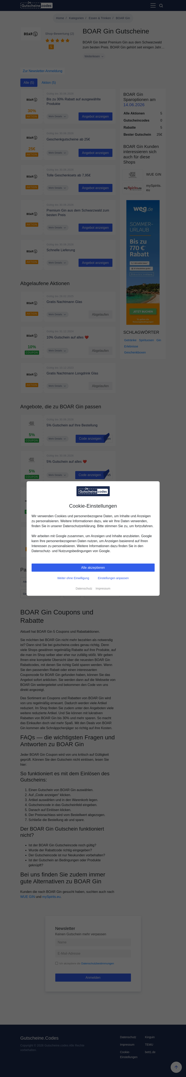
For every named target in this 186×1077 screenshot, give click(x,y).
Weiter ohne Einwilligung (73, 578)
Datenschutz (84, 588)
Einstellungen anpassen (113, 578)
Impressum (103, 588)
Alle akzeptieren (93, 567)
